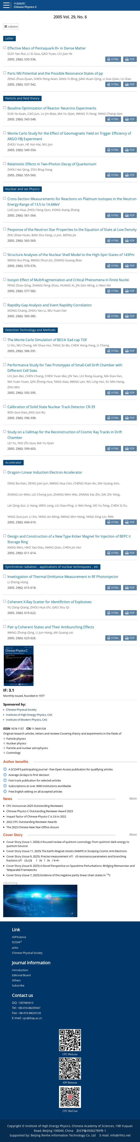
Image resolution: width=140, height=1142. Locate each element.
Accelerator (13, 462)
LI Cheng (103, 345)
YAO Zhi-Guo (26, 443)
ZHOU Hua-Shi (40, 607)
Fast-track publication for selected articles (35, 780)
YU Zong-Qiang (18, 607)
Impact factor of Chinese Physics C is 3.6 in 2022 (36, 816)
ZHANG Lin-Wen (18, 494)
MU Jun (47, 144)
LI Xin (11, 345)
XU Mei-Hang (114, 382)
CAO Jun (33, 114)
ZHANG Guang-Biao (68, 260)
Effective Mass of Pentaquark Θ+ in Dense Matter (46, 48)
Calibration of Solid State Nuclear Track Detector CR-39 (51, 406)
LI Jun (57, 235)
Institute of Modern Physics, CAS (26, 720)
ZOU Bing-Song (41, 169)
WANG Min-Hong (73, 517)
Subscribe (18, 985)
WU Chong (24, 345)
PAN (111, 517)
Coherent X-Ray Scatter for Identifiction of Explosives (49, 601)
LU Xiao (126, 79)
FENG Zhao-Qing (19, 285)
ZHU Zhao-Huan (18, 235)
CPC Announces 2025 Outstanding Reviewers (34, 806)
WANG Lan (77, 382)
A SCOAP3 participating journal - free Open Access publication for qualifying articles (61, 769)
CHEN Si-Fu (119, 505)
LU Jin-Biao (48, 114)
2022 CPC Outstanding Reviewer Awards (31, 822)
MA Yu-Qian (66, 114)
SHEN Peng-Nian (46, 79)
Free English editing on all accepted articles (35, 791)
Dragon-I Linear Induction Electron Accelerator (44, 472)
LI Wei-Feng (83, 505)
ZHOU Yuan (15, 144)
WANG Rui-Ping (18, 260)
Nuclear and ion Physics (22, 189)
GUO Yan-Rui (16, 54)
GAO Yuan (48, 54)
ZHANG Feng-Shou (45, 285)
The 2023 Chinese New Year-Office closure (32, 827)
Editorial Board (21, 975)
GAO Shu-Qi (60, 607)
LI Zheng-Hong (17, 582)
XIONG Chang (17, 310)
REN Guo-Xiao (17, 412)
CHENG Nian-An (84, 483)
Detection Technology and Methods (30, 330)
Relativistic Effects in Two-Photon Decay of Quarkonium (51, 164)
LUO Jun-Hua (16, 210)
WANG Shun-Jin (42, 260)
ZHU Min (13, 387)
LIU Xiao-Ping (64, 505)
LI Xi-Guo (33, 54)
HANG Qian (53, 547)
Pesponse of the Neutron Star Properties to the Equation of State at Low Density (72, 229)
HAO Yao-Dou (34, 547)
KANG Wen (15, 547)
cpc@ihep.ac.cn (32, 1018)
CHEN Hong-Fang (83, 345)
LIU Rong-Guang (90, 376)
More (133, 798)
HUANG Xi (67, 285)
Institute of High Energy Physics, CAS (29, 715)
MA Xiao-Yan (113, 376)
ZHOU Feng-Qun (39, 210)
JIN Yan (73, 376)
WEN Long (46, 505)
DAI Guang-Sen (108, 483)
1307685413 (25, 1003)
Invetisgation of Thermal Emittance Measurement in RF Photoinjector (62, 576)
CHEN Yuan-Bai (55, 376)
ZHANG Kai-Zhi (89, 494)
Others (16, 980)
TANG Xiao (61, 382)
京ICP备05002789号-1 (91, 1131)
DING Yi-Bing (68, 79)
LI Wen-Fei (103, 285)
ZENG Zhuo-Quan (19, 79)
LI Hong (32, 505)
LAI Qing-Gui (16, 505)
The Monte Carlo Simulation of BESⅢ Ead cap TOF (47, 340)
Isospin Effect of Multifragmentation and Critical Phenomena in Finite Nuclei (68, 280)
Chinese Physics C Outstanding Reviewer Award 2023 (39, 811)
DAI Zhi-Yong (110, 494)
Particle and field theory (22, 98)
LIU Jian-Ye (64, 54)
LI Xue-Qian (111, 79)
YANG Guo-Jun (17, 517)
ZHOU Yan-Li (37, 310)
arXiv (15, 948)
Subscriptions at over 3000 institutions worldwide (40, 786)
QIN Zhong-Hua (41, 382)
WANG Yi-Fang (86, 114)
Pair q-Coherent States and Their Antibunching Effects (50, 627)
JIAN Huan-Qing (90, 79)
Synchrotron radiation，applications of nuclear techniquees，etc (51, 567)
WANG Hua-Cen (61, 483)
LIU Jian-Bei (15, 376)
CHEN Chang (34, 376)
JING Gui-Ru (37, 412)
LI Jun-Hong (44, 632)
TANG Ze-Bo (61, 345)
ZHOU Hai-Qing (18, 169)
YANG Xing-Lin (96, 517)
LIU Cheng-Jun (42, 494)
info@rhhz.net (120, 1135)
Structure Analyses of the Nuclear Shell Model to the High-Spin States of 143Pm (70, 254)
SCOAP (17, 942)
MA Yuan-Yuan (18, 382)
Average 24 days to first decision (29, 775)
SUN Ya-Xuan (16, 114)
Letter (9, 38)
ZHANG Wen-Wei (65, 494)
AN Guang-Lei (63, 632)
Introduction (20, 970)
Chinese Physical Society (21, 709)
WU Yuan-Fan (57, 310)
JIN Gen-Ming (85, 285)
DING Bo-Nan (16, 483)
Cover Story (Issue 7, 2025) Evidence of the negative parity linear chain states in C (58, 875)
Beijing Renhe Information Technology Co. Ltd (63, 1135)
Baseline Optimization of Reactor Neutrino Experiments (51, 108)
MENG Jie (69, 235)
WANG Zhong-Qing (20, 632)
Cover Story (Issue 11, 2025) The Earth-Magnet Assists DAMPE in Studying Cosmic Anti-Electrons (66, 851)
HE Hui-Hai (33, 144)
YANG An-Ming (48, 517)
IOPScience (19, 937)
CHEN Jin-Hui (72, 547)
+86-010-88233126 (29, 1013)
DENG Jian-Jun (38, 483)
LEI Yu (11, 443)
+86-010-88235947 (29, 1008)
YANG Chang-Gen (110, 114)
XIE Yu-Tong (101, 505)
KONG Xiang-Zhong (65, 210)
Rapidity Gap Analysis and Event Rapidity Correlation (49, 305)
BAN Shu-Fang (42, 235)
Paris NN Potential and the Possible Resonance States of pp (55, 73)
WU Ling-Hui (95, 382)
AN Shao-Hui (42, 345)
